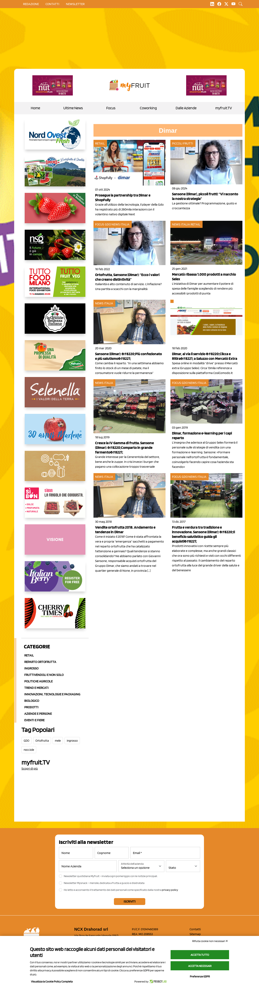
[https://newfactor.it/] (52, 85)
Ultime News (73, 108)
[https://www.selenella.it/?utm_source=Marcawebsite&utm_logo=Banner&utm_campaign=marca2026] (55, 395)
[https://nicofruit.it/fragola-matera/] (55, 211)
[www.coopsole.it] (55, 505)
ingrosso (72, 740)
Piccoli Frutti (182, 143)
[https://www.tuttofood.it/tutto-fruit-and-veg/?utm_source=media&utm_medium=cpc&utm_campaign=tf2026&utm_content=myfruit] (55, 285)
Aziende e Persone (38, 714)
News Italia (120, 224)
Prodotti (31, 707)
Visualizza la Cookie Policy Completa (52, 981)
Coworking (148, 108)
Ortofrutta (42, 740)
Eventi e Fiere (34, 720)
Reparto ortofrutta (40, 662)
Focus (110, 108)
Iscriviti (130, 901)
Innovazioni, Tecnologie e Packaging (52, 694)
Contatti (195, 929)
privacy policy (170, 889)
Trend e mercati (36, 688)
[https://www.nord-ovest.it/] (55, 137)
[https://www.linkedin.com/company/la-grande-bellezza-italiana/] (55, 321)
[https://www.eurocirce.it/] (55, 174)
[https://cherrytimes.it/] (55, 616)
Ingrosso (31, 668)
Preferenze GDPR (200, 976)
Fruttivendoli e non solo (44, 675)
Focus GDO (103, 224)
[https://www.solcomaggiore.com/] (55, 469)
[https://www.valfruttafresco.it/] (55, 358)
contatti (52, 4)
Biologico (31, 701)
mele (58, 740)
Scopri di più (29, 768)
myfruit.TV (223, 108)
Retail (29, 655)
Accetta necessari (199, 966)
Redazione (31, 4)
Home (35, 108)
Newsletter (75, 4)
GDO (26, 740)
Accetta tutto (200, 954)
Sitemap (195, 934)
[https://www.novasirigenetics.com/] (55, 248)
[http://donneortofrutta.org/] (55, 542)
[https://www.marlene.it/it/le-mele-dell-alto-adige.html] (55, 432)
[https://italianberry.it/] (55, 579)
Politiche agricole (38, 681)
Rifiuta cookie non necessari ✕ (210, 941)
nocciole (29, 750)
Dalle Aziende (186, 108)
